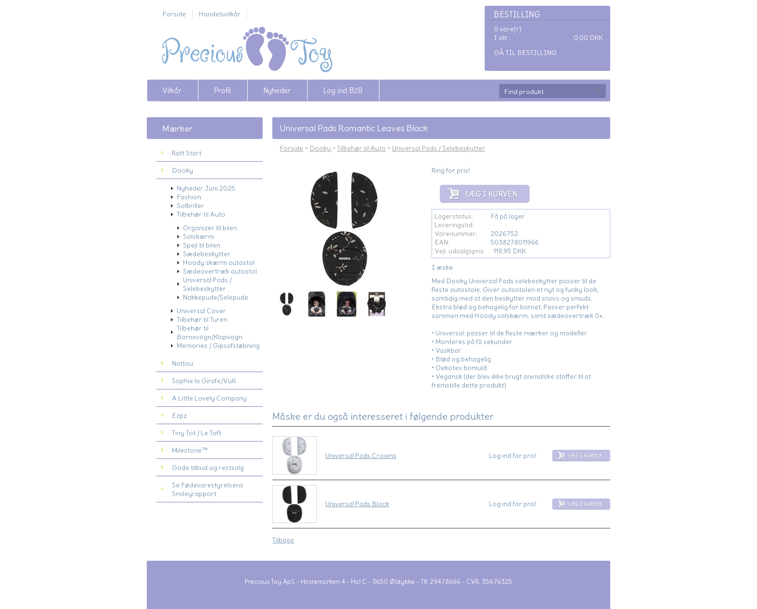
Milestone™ (190, 450)
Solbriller (190, 205)
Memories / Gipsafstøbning (218, 345)
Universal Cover (201, 310)
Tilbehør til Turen (202, 319)
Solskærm (198, 236)
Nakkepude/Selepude (215, 297)
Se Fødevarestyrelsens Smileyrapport (207, 489)
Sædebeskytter (206, 253)
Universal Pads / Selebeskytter (207, 284)
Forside (174, 14)
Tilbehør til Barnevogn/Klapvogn (209, 332)
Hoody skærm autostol (218, 262)
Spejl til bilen (201, 245)
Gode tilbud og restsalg (208, 467)
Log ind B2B (343, 90)
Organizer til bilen (210, 227)
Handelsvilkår (219, 14)
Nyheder (277, 90)
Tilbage (283, 540)
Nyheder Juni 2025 (206, 188)
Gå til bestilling (525, 52)
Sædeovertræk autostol (220, 271)
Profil (222, 90)
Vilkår (172, 90)
